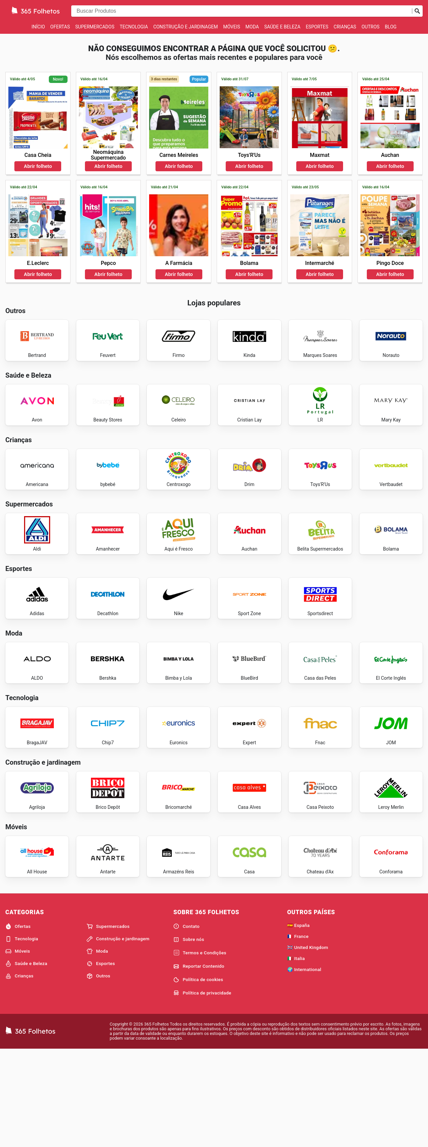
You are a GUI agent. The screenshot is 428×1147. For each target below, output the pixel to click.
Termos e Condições (199, 1050)
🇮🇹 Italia (296, 1055)
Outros (370, 26)
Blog (391, 26)
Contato (186, 1023)
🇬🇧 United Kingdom (307, 1044)
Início (38, 26)
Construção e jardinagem (185, 26)
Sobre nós (188, 1036)
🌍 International (304, 1066)
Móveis (231, 26)
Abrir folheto (38, 166)
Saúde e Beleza (282, 26)
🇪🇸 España (298, 1022)
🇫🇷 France (298, 1033)
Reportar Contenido (198, 1063)
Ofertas (60, 26)
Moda (252, 26)
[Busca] (417, 11)
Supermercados (94, 26)
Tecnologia (134, 26)
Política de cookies (198, 1076)
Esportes (317, 26)
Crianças (345, 26)
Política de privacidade (202, 1089)
